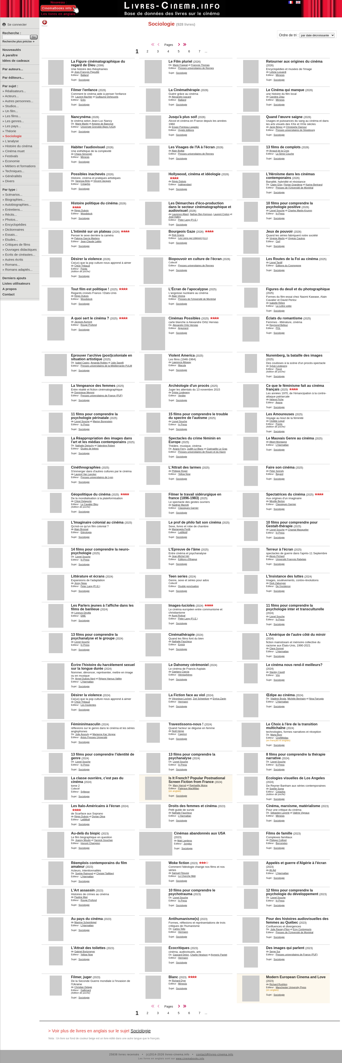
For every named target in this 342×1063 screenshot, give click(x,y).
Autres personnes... (19, 101)
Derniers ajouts (14, 278)
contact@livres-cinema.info (214, 1054)
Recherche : (11, 33)
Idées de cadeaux (15, 60)
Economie (12, 161)
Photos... (11, 219)
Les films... (13, 116)
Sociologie (13, 136)
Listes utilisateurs (16, 283)
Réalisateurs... (15, 91)
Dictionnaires (14, 229)
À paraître (10, 55)
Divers (10, 181)
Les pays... (13, 126)
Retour (44, 23)
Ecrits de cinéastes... (20, 254)
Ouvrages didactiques (21, 249)
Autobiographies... (18, 204)
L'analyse (12, 141)
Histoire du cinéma (18, 146)
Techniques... (14, 171)
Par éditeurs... (13, 77)
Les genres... (14, 121)
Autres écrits (14, 259)
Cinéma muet (15, 151)
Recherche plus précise (17, 41)
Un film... (11, 111)
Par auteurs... (12, 69)
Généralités (13, 176)
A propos (9, 289)
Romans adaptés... (19, 269)
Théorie (10, 131)
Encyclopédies (15, 224)
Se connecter (14, 24)
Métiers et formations (20, 166)
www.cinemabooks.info (190, 1058)
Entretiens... (14, 209)
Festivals (11, 156)
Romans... (12, 264)
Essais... (11, 234)
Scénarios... (13, 194)
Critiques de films (17, 244)
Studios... (12, 106)
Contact (8, 294)
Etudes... (11, 239)
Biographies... (15, 199)
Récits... (11, 214)
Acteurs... (12, 96)
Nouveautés (11, 50)
